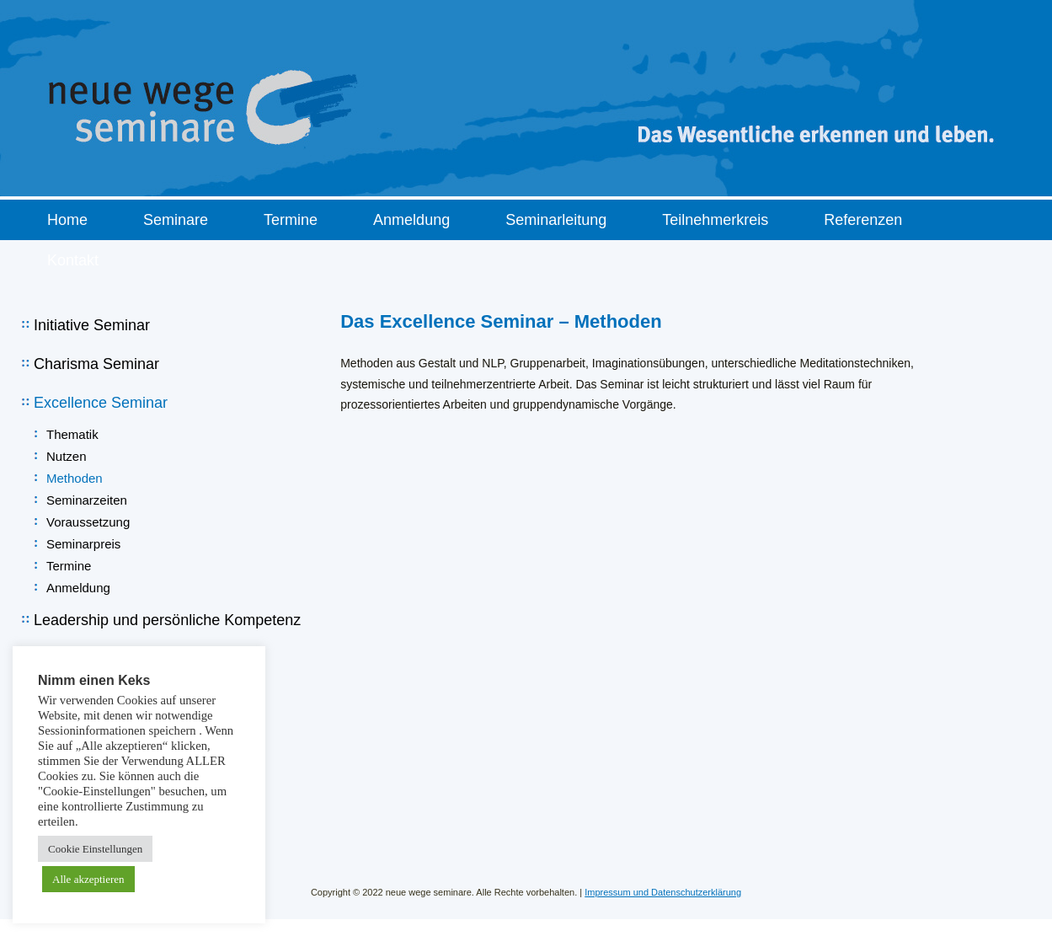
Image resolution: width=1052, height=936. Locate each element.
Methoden (74, 478)
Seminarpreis (83, 544)
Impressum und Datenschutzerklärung (663, 892)
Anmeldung (78, 587)
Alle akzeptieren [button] (88, 879)
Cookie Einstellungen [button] (95, 848)
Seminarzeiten (86, 500)
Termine (68, 566)
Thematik (72, 434)
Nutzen (66, 456)
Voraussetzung (88, 522)
